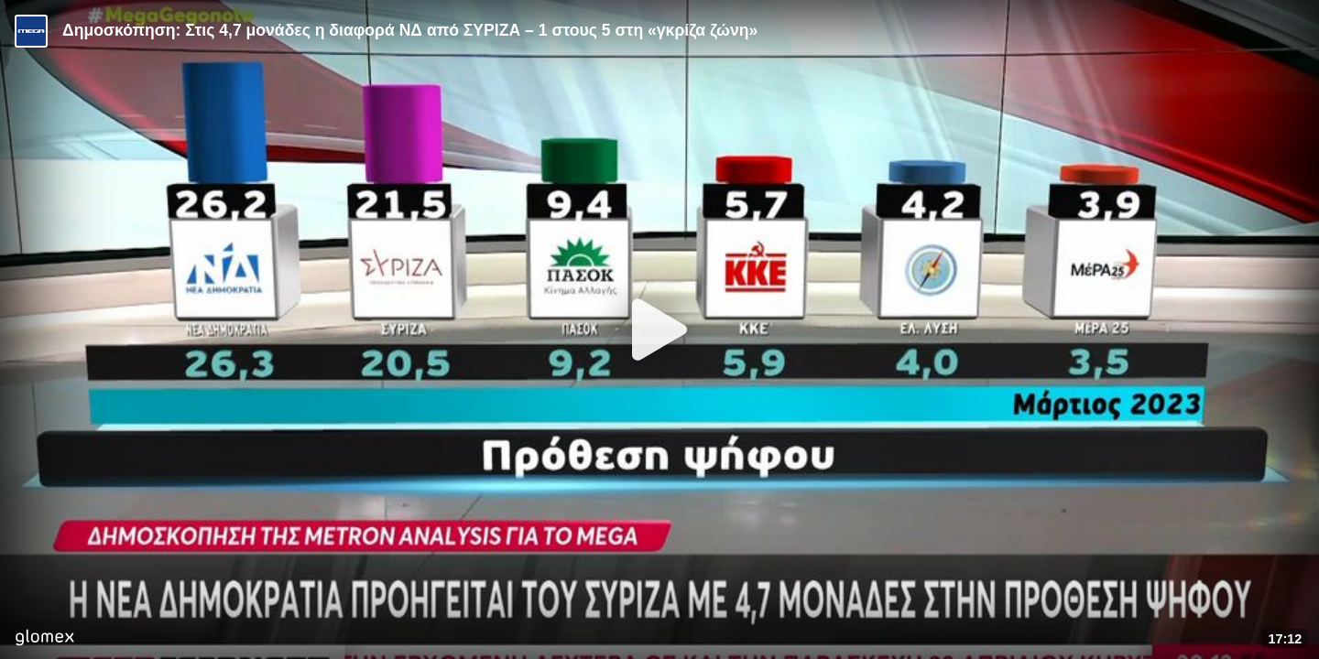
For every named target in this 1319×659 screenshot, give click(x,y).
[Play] (659, 329)
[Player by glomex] (44, 639)
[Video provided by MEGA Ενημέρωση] (31, 31)
